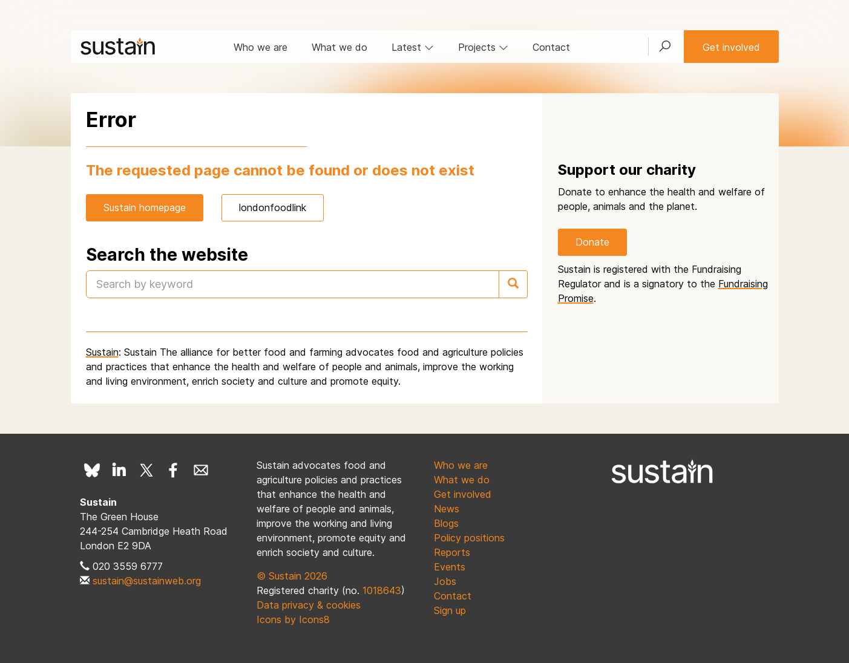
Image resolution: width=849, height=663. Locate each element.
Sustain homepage (144, 207)
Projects (483, 47)
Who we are (260, 47)
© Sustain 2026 (292, 576)
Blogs (446, 523)
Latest (413, 47)
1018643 (381, 590)
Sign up (450, 610)
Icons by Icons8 (293, 619)
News (446, 509)
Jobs (445, 581)
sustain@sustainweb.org (147, 581)
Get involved (731, 47)
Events (449, 567)
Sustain (102, 352)
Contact (551, 47)
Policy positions (469, 538)
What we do (339, 47)
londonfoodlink (272, 207)
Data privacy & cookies (309, 605)
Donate (592, 242)
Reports (452, 552)
